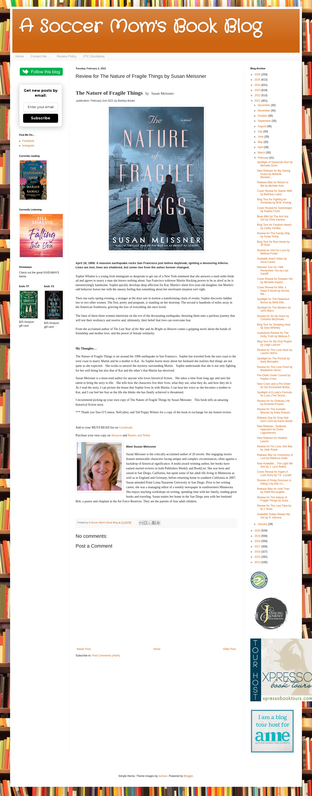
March (262, 152)
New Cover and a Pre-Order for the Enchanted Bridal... (274, 385)
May (261, 142)
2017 (258, 546)
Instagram (28, 145)
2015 (258, 556)
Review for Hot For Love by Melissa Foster (273, 252)
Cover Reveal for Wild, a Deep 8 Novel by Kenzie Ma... (273, 290)
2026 (258, 74)
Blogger (188, 776)
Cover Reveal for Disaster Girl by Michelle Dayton (275, 280)
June (261, 136)
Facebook (28, 140)
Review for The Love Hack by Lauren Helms (274, 351)
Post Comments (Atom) (106, 655)
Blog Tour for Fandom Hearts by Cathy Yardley (274, 226)
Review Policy (66, 56)
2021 (258, 100)
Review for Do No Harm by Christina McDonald (273, 318)
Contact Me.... (40, 56)
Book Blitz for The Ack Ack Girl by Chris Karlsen (272, 218)
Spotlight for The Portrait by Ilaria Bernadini (273, 360)
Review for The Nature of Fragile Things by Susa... (273, 499)
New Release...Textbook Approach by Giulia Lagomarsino (271, 429)
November (264, 110)
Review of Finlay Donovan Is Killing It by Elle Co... (274, 482)
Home (19, 56)
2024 (258, 85)
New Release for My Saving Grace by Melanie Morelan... (273, 174)
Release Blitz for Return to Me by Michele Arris (272, 184)
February (263, 157)
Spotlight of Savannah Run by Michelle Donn (275, 164)
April (261, 147)
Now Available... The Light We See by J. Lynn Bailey (275, 465)
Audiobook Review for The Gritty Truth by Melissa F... (274, 334)
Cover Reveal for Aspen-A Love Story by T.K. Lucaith (274, 473)
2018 (258, 541)
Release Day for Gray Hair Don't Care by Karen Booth (274, 419)
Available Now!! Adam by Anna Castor (272, 260)
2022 (258, 95)
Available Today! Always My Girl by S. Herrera (273, 516)
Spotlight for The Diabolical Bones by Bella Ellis (273, 300)
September (265, 120)
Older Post (229, 649)
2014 (258, 562)
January (263, 524)
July (260, 131)
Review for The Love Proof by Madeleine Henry (274, 368)
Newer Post (84, 649)
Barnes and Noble (139, 435)
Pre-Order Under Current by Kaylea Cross (273, 377)
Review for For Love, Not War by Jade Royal (274, 448)
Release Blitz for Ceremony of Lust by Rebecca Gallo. (275, 456)
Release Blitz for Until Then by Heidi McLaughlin (273, 490)
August (262, 126)
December (264, 105)
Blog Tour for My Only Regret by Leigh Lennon (274, 343)
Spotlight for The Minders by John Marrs (274, 309)
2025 (258, 79)
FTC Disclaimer (94, 56)
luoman (162, 776)
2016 (258, 551)
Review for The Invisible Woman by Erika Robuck (273, 411)
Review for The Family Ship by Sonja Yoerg (273, 235)
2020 (258, 530)
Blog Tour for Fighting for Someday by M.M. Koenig (274, 201)
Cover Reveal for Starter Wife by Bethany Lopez (274, 192)
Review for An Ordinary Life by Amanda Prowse (273, 402)
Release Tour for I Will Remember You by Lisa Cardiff (272, 270)
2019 (258, 536)
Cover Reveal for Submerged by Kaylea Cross (274, 209)
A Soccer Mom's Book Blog (140, 27)
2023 (258, 90)
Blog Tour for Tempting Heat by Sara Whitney (273, 326)
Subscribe (40, 118)
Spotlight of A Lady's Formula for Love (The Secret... (274, 394)
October (263, 115)
